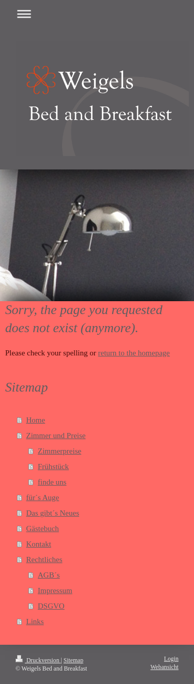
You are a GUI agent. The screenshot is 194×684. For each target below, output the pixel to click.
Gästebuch (42, 528)
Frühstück (53, 466)
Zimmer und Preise (56, 435)
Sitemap (73, 660)
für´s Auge (42, 497)
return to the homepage (134, 353)
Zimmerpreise (59, 451)
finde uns (52, 482)
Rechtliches (44, 559)
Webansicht (164, 667)
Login (171, 659)
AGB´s (49, 575)
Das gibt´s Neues (52, 513)
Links (35, 621)
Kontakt (38, 544)
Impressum (55, 590)
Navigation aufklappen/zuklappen (97, 14)
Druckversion (38, 660)
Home (36, 420)
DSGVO (51, 606)
